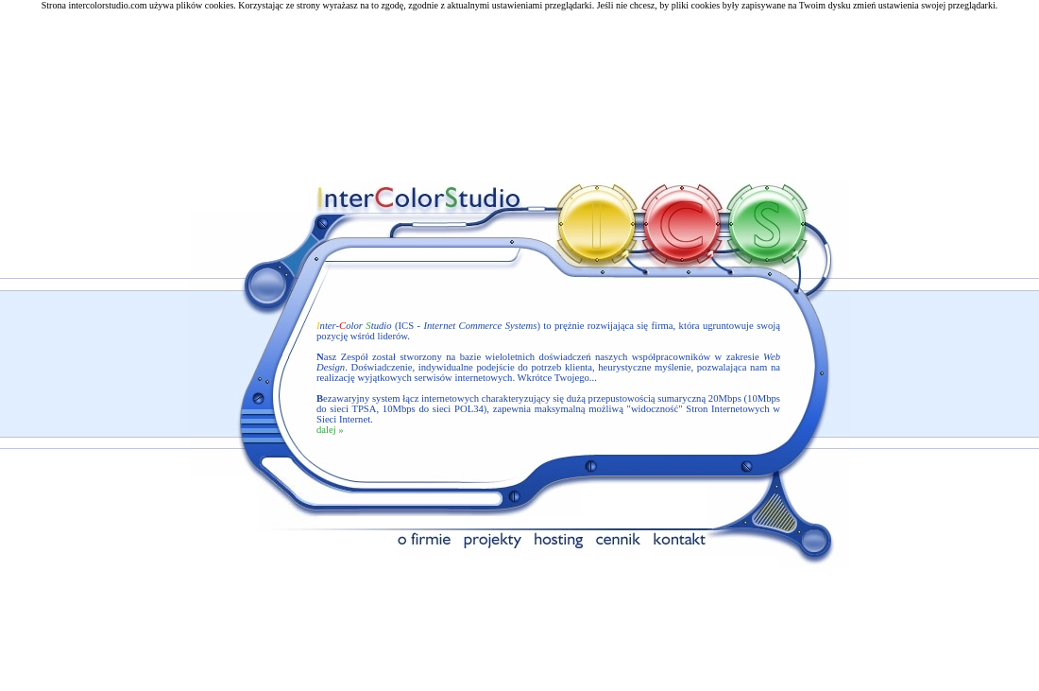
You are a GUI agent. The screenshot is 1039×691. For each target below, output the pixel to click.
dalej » (330, 424)
